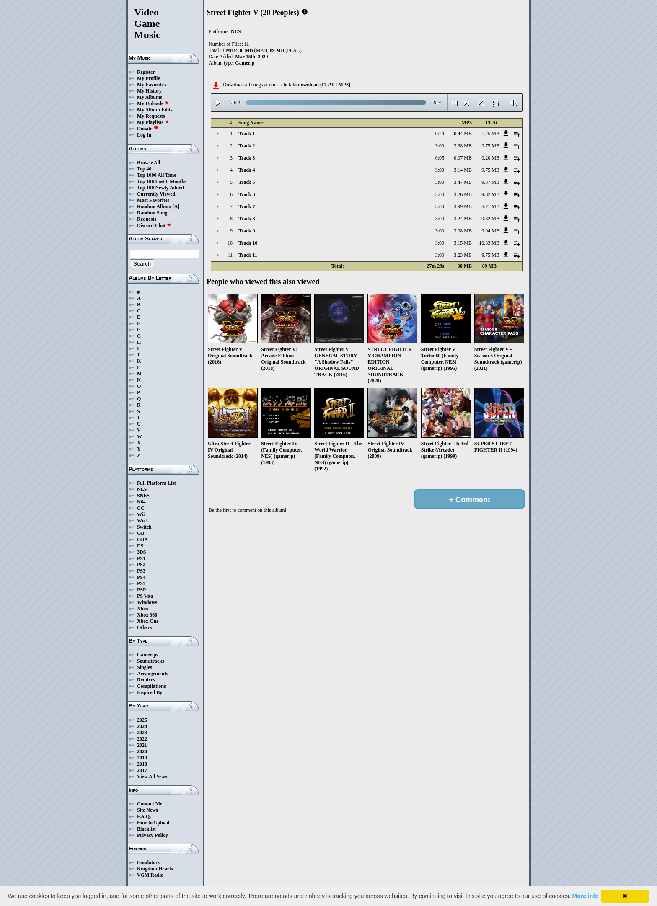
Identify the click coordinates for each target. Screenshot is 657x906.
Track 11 (247, 255)
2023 (142, 733)
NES (142, 489)
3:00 (439, 146)
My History (149, 91)
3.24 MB (463, 219)
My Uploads (153, 103)
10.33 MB (489, 243)
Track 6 (246, 194)
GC (141, 508)
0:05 (439, 158)
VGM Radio (150, 875)
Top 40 (144, 169)
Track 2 (246, 146)
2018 (142, 764)
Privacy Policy (152, 835)
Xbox (142, 609)
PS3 (141, 571)
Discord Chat (154, 225)
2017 (142, 770)
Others (144, 627)
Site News (147, 810)
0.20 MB (490, 158)
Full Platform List (156, 483)
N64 (141, 502)
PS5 (141, 583)
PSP (141, 590)
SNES (143, 495)
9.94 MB (490, 231)
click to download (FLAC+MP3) (315, 85)
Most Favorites (153, 200)
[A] (176, 206)
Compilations (151, 686)
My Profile (148, 78)
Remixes (146, 680)
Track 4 (246, 170)
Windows (147, 602)
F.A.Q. (144, 816)
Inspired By (149, 692)
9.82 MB (490, 194)
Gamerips (147, 655)
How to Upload (153, 823)
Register (146, 72)
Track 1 (246, 134)
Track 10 (247, 243)
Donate (147, 129)
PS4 (141, 577)
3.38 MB (463, 146)
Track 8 (246, 219)
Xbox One (148, 621)
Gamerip (244, 63)
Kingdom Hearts (155, 869)
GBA (142, 539)
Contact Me (149, 804)
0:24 (439, 134)
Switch (144, 527)
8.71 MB (490, 206)
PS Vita (145, 596)
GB (140, 533)
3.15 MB (463, 243)
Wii (141, 514)
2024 (142, 726)
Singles (144, 667)
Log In (144, 135)
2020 (142, 751)
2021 (142, 745)
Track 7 (246, 206)
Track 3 (246, 158)
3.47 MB (463, 182)
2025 (142, 720)
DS (140, 546)
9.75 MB (490, 146)
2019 (142, 758)
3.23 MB (463, 255)
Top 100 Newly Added (160, 188)
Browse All (148, 162)
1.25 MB (490, 134)
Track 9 (246, 231)
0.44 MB (463, 134)
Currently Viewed (156, 194)
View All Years (152, 777)
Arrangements (152, 673)
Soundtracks (150, 661)
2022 (142, 739)
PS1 (141, 558)
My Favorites (151, 85)
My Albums (149, 97)
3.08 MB (463, 231)
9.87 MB (490, 182)
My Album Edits (155, 110)
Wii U (143, 521)
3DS (141, 552)
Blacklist (146, 829)
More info (585, 896)
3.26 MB (463, 194)
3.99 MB (463, 206)
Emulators (148, 862)
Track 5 (246, 182)
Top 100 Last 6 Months (161, 181)
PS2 (141, 565)
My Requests (151, 116)
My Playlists (153, 122)
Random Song (152, 213)
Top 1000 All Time (156, 175)
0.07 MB (463, 158)
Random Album (154, 206)
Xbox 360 (147, 615)
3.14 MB (463, 170)
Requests (146, 219)
